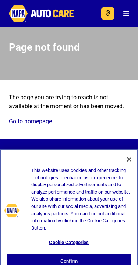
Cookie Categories (69, 244)
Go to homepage (30, 121)
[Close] (129, 161)
